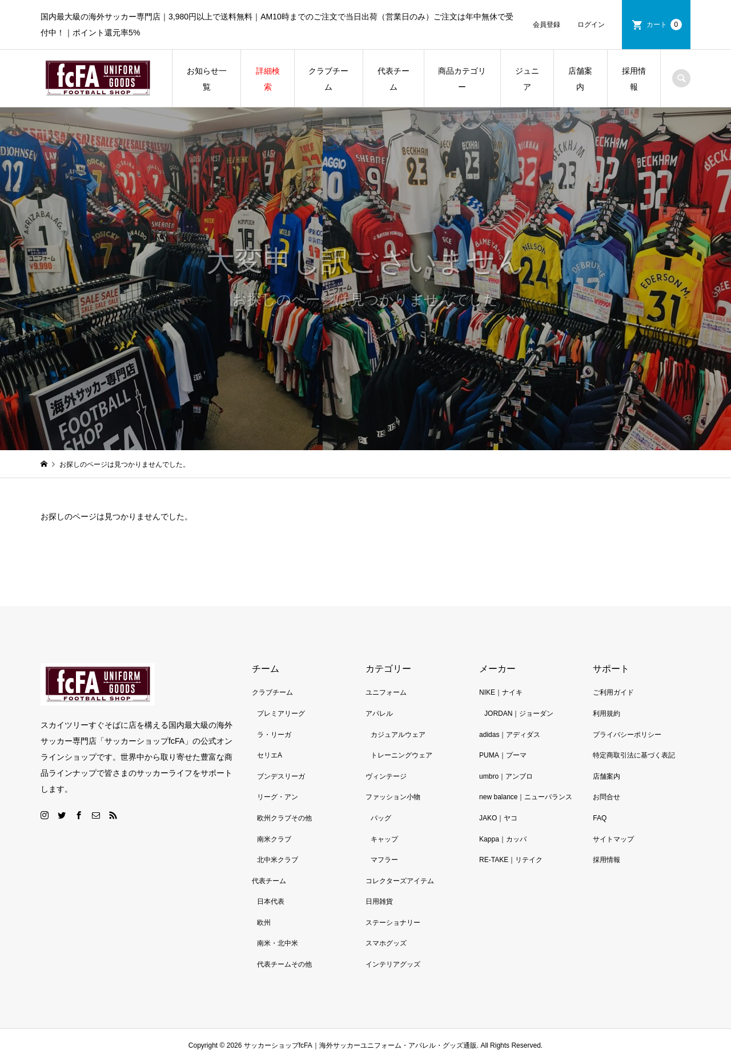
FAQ (600, 818)
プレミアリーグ (281, 714)
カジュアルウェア (398, 735)
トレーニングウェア (401, 755)
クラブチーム (328, 78)
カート (664, 24)
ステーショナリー (393, 923)
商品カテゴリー (462, 78)
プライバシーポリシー (627, 735)
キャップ (384, 839)
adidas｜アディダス (509, 735)
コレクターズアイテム (400, 881)
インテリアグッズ (393, 964)
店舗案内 (580, 78)
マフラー (384, 860)
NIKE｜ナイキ (501, 692)
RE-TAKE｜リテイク (511, 860)
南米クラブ (274, 839)
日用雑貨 (379, 901)
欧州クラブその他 (284, 818)
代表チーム (393, 78)
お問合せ (606, 797)
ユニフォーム (386, 692)
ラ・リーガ (274, 735)
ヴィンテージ (386, 776)
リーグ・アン (277, 797)
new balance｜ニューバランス (525, 797)
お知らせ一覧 (207, 78)
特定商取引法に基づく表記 (634, 755)
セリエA (269, 755)
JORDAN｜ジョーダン (518, 714)
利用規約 (606, 714)
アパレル (379, 714)
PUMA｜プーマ (503, 755)
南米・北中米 (277, 943)
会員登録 (546, 25)
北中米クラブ (277, 860)
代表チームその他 (284, 964)
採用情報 (634, 78)
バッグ (381, 818)
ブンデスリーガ (281, 776)
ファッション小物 (393, 797)
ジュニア (527, 78)
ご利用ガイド (613, 692)
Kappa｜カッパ (503, 839)
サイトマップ (613, 839)
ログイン (591, 25)
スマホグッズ (386, 943)
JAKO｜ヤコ (498, 818)
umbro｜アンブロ (506, 776)
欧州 (264, 923)
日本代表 (270, 901)
